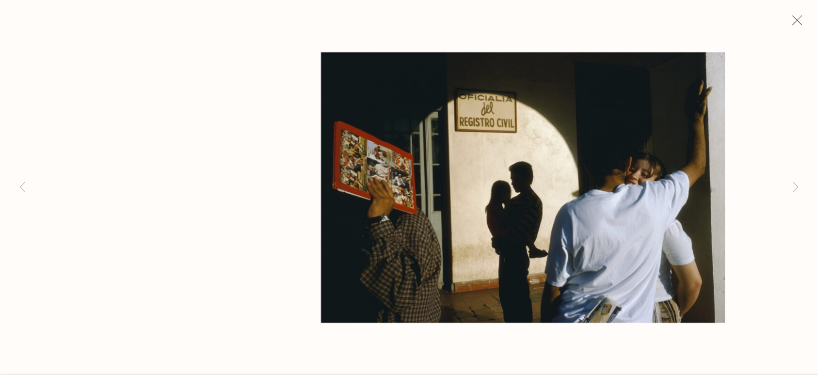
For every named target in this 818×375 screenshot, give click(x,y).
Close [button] (794, 23)
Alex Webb (87, 101)
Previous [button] (22, 187)
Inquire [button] (71, 279)
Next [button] (795, 187)
